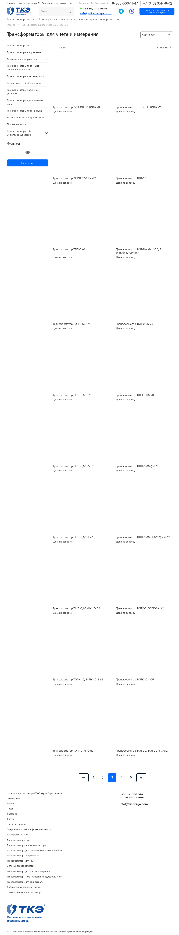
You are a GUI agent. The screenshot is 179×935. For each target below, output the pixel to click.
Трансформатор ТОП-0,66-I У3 (72, 324)
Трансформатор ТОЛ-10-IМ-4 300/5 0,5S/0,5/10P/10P (138, 251)
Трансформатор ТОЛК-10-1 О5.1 (136, 679)
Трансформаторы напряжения (57, 19)
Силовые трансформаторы (95, 19)
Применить (27, 163)
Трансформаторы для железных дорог (27, 845)
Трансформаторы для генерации (25, 76)
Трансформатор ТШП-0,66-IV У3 (73, 466)
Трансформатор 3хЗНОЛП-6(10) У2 (138, 107)
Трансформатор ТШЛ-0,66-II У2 (73, 537)
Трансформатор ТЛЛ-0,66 (69, 249)
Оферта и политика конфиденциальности (29, 829)
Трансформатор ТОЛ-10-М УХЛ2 (73, 750)
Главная (11, 24)
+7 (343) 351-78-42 (157, 3)
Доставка (12, 814)
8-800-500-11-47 (125, 3)
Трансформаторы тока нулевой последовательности (24, 67)
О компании (13, 798)
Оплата (11, 819)
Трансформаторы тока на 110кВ (24, 110)
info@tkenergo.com (96, 13)
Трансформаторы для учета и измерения (28, 871)
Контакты (12, 803)
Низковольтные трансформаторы (24, 892)
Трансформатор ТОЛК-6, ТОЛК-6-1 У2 (140, 608)
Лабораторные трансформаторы (25, 117)
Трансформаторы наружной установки (22, 91)
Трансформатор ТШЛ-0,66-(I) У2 (137, 466)
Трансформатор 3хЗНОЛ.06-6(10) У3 (76, 107)
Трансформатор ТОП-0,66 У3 (134, 324)
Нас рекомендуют (16, 824)
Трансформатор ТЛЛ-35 (131, 178)
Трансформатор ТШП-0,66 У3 (135, 395)
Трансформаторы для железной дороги (25, 102)
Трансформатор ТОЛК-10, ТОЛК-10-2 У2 (78, 679)
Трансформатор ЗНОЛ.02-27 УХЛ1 (74, 178)
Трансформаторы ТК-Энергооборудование (19, 133)
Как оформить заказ (17, 834)
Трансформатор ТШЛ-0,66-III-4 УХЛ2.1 (77, 608)
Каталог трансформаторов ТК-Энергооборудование (36, 3)
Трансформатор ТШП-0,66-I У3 (72, 395)
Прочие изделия (16, 124)
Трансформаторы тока (21, 19)
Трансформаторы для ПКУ (20, 860)
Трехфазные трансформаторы (24, 83)
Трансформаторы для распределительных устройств (34, 850)
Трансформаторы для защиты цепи (25, 882)
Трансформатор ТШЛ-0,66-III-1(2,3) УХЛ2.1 (143, 537)
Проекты (11, 808)
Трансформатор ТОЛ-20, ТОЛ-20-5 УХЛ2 (142, 750)
